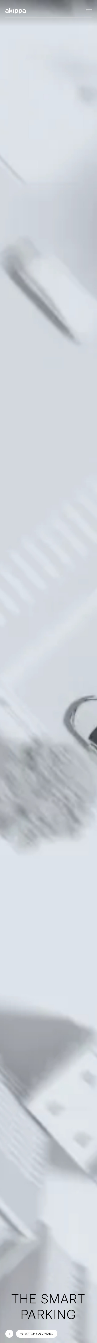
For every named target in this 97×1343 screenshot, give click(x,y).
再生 (9, 1334)
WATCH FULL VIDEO (39, 1333)
